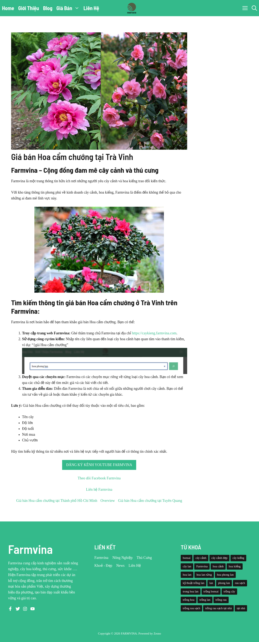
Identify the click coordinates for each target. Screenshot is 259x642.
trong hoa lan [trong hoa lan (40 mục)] (190, 591)
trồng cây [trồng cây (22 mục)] (229, 591)
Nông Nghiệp (123, 558)
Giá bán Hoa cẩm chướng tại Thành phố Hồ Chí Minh (56, 501)
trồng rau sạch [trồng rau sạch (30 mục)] (191, 608)
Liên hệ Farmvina (99, 489)
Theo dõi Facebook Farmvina (99, 478)
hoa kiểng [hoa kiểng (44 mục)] (235, 566)
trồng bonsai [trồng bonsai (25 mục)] (211, 591)
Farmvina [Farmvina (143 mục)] (202, 566)
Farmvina (101, 558)
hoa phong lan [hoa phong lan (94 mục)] (225, 574)
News (120, 566)
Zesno (157, 633)
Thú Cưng (144, 558)
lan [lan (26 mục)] (211, 583)
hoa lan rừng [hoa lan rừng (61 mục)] (204, 574)
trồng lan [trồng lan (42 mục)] (205, 599)
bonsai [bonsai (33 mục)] (186, 557)
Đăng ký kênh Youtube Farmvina (99, 465)
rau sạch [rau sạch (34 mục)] (240, 583)
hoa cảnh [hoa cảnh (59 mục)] (218, 566)
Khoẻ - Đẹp (103, 566)
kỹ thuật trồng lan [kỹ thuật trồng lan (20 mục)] (193, 583)
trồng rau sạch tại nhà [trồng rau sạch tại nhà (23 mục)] (218, 608)
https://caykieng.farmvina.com (154, 333)
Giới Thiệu (28, 8)
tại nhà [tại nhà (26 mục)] (241, 608)
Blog (47, 8)
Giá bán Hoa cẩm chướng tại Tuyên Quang (150, 501)
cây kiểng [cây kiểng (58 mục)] (238, 557)
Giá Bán (69, 8)
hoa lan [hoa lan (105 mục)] (187, 574)
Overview (108, 501)
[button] (254, 8)
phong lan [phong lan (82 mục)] (224, 583)
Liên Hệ (91, 8)
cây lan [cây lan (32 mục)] (187, 566)
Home (8, 8)
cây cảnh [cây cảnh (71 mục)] (200, 557)
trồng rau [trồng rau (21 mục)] (221, 599)
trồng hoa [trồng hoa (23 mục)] (188, 599)
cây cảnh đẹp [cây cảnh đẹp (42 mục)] (219, 557)
